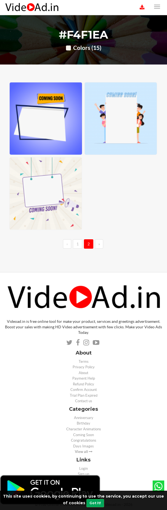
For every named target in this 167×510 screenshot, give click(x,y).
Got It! (95, 503)
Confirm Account (83, 390)
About (83, 373)
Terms (84, 361)
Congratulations (83, 440)
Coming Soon (83, 435)
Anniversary (83, 418)
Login (83, 468)
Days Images (83, 446)
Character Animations (83, 429)
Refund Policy (83, 384)
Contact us (83, 401)
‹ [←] (67, 244)
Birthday (83, 423)
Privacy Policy (84, 367)
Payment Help (83, 378)
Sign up (83, 474)
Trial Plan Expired (83, 395)
